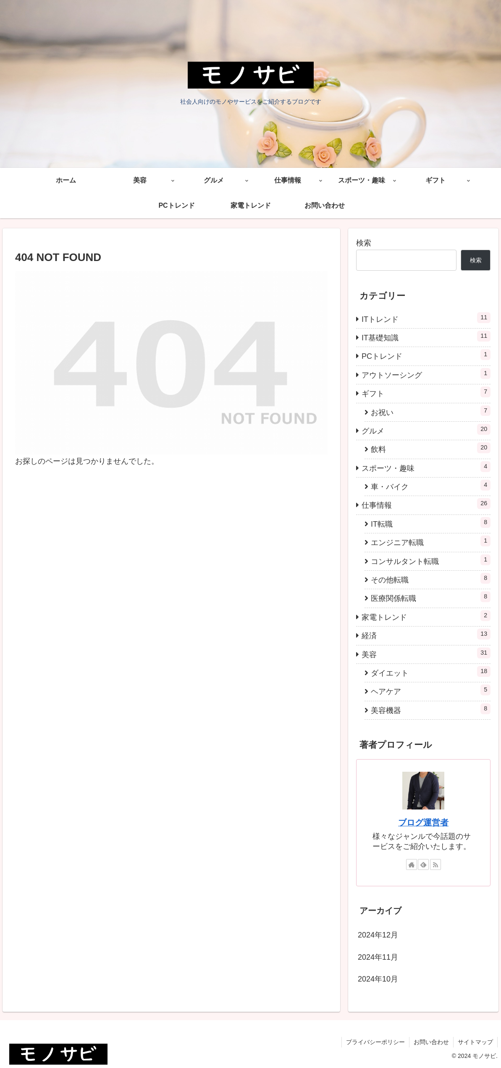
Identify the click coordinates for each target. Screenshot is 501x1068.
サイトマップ (475, 1042)
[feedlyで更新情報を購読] (423, 864)
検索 (363, 243)
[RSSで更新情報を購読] (435, 864)
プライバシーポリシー (375, 1042)
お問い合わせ (431, 1042)
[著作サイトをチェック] (411, 864)
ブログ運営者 (423, 822)
